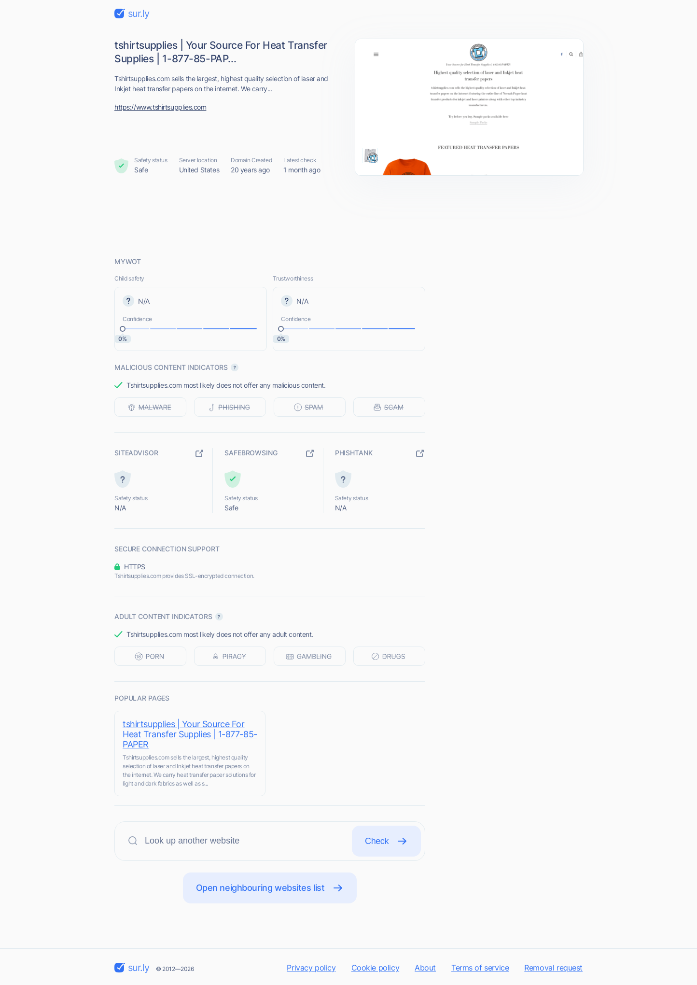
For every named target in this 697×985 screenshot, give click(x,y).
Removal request (553, 967)
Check (386, 841)
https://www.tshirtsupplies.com (160, 107)
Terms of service (480, 967)
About (425, 967)
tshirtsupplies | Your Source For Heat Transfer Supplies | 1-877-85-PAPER (190, 734)
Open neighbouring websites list (270, 888)
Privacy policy (311, 967)
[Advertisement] (348, 216)
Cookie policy (375, 967)
